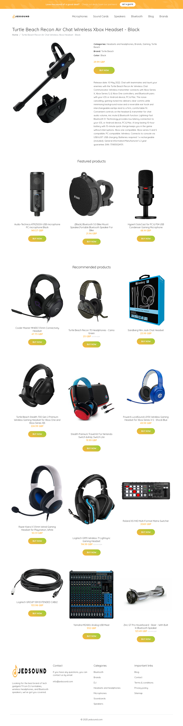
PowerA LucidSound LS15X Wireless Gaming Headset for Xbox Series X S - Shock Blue (146, 420)
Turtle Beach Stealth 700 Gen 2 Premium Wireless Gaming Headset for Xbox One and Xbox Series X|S (37, 421)
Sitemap (138, 694)
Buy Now (104, 72)
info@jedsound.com (63, 683)
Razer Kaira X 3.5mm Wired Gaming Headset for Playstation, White (37, 530)
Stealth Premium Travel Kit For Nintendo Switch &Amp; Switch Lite (91, 437)
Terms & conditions (143, 684)
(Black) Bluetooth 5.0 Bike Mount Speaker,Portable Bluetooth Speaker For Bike (91, 228)
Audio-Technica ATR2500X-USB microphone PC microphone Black (37, 227)
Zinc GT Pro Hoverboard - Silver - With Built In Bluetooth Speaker (146, 628)
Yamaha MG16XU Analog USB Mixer (91, 626)
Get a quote (127, 4)
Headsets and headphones (120, 45)
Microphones (79, 17)
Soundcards (100, 700)
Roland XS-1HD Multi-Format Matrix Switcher (146, 522)
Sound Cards (101, 17)
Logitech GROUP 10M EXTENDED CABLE (37, 603)
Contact (138, 679)
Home (15, 36)
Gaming (146, 45)
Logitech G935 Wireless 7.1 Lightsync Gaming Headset (91, 541)
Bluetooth (137, 17)
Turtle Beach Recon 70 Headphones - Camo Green (91, 333)
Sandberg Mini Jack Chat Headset (146, 331)
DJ (95, 684)
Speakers (119, 17)
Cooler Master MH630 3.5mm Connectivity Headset (37, 331)
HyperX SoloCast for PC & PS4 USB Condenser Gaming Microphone (146, 227)
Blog (151, 17)
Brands (163, 17)
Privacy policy (141, 689)
